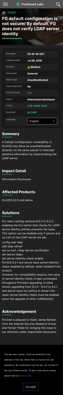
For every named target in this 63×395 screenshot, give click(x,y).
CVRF (32, 112)
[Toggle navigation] (5, 4)
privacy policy (25, 375)
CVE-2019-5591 (37, 105)
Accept (31, 387)
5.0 (29, 92)
